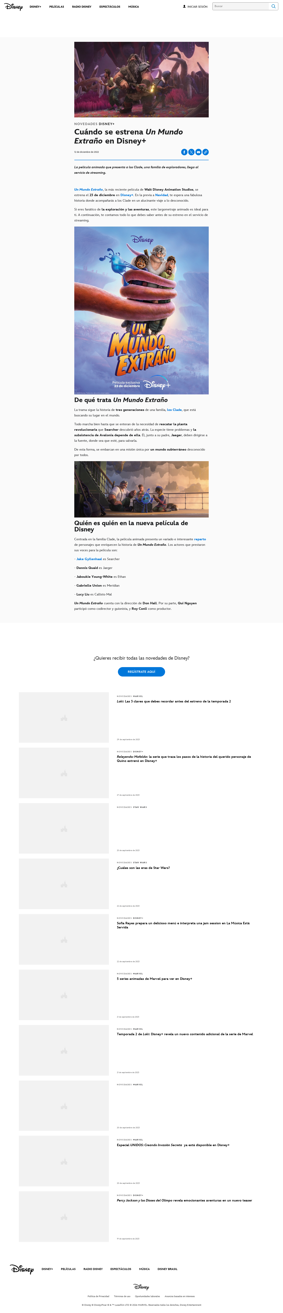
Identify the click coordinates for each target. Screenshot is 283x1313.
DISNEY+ (47, 1269)
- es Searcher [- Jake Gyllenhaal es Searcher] (97, 559)
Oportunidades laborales (147, 1296)
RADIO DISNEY (93, 1269)
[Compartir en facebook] (184, 152)
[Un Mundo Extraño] (88, 190)
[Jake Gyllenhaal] (89, 559)
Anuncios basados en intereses (180, 1296)
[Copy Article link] (205, 152)
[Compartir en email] (198, 152)
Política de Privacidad (98, 1296)
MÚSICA (144, 1269)
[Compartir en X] (191, 152)
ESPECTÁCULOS (120, 1269)
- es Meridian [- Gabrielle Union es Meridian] (96, 586)
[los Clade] (174, 410)
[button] (199, 6)
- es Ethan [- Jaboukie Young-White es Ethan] (100, 577)
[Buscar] (240, 6)
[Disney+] (126, 195)
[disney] (22, 1270)
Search (273, 6)
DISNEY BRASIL (167, 1269)
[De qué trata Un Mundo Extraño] (141, 401)
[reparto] (200, 539)
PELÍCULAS (68, 1269)
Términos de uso (122, 1296)
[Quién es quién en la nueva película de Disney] (141, 527)
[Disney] (13, 7)
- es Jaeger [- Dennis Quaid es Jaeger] (93, 568)
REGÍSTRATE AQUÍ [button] (141, 672)
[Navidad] (161, 195)
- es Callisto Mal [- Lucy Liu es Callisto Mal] (93, 594)
